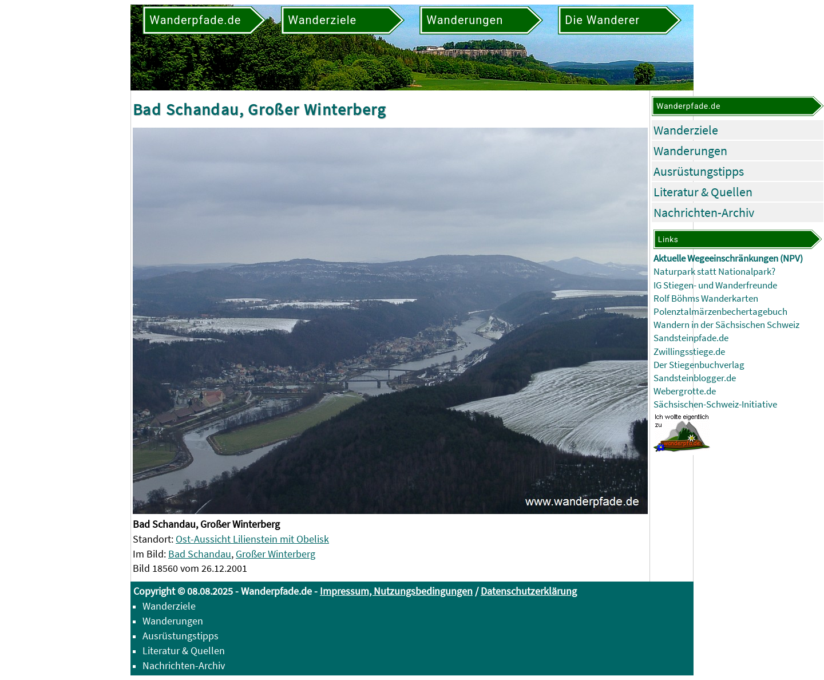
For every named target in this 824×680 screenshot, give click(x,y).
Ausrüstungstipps (698, 171)
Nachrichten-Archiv (703, 212)
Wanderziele (685, 130)
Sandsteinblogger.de (694, 378)
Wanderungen (690, 151)
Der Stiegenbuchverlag (698, 365)
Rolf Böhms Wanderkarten (705, 298)
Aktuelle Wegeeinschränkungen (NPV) (728, 258)
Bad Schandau (199, 553)
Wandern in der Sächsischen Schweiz (726, 325)
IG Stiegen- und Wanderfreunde (715, 285)
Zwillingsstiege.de (689, 352)
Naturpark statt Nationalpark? (714, 272)
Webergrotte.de (684, 391)
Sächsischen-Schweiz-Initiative (715, 404)
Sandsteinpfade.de (690, 338)
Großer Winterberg (275, 553)
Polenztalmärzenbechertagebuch (720, 312)
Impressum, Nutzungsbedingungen (396, 591)
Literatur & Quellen (702, 192)
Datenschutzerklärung (529, 591)
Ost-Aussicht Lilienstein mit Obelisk (252, 538)
